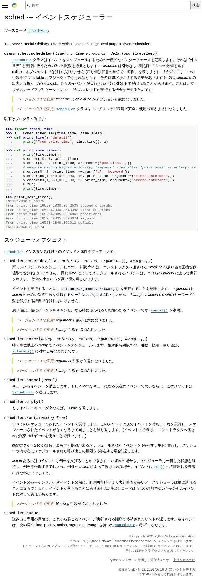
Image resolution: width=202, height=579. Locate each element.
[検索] (108, 5)
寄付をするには (184, 560)
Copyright (139, 536)
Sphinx (142, 574)
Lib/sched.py (39, 30)
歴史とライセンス (151, 550)
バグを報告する (184, 569)
